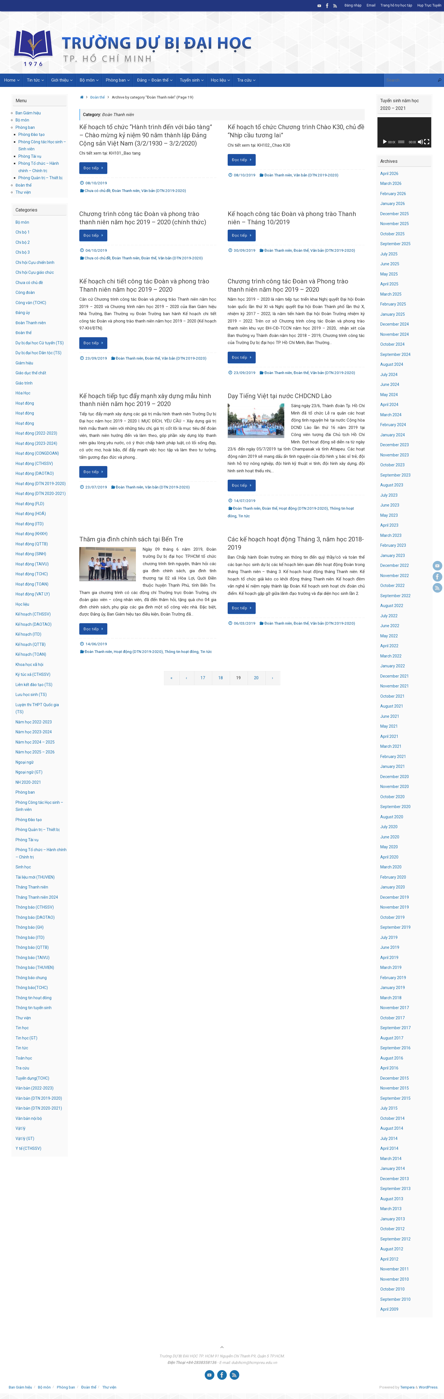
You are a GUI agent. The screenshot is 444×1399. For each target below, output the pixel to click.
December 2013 (394, 1178)
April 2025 (389, 284)
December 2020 (394, 776)
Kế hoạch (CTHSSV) (34, 635)
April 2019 (389, 957)
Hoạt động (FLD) (31, 525)
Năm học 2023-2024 (35, 753)
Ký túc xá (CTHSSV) (34, 696)
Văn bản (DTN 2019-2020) (163, 190)
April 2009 (389, 1309)
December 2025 (394, 213)
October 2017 (392, 1017)
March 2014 (391, 1158)
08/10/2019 (96, 183)
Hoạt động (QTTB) (33, 565)
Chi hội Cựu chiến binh (36, 262)
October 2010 (392, 1289)
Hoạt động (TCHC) (33, 595)
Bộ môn (23, 120)
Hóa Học (24, 400)
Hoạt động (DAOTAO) (36, 480)
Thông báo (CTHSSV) (36, 929)
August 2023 (392, 485)
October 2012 (392, 1228)
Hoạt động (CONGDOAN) (39, 460)
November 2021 (395, 686)
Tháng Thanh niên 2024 (37, 918)
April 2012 (389, 1259)
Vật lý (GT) (25, 1160)
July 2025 (389, 254)
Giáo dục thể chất (32, 380)
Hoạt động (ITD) (31, 545)
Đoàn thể (98, 97)
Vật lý (21, 1150)
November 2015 (395, 1088)
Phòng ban (25, 127)
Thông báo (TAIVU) (33, 979)
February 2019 (393, 977)
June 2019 (390, 947)
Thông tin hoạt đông (181, 651)
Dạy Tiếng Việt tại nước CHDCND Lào (280, 396)
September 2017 (395, 1027)
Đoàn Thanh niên (126, 190)
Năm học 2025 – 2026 (36, 773)
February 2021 (393, 756)
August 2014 (392, 1128)
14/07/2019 (244, 500)
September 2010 (395, 1299)
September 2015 (395, 1098)
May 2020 (389, 846)
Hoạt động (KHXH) (33, 555)
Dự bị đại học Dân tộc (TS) (40, 360)
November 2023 (395, 455)
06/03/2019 (244, 623)
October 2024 (392, 344)
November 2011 (395, 1269)
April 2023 (389, 525)
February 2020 (393, 877)
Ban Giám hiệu (29, 113)
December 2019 (394, 897)
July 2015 (389, 1108)
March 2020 (391, 867)
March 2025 (391, 294)
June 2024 (390, 384)
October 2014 (392, 1118)
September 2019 (395, 927)
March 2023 (391, 535)
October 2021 (392, 696)
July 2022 (389, 615)
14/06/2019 (96, 644)
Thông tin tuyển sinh (34, 1029)
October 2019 (392, 917)
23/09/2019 (96, 358)
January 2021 (392, 766)
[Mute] (420, 142)
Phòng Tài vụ (30, 156)
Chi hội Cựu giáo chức (36, 272)
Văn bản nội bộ (30, 1139)
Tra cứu (23, 1089)
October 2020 (392, 796)
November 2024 (395, 334)
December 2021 (394, 676)
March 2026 (391, 183)
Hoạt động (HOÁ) (32, 535)
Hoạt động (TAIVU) (33, 585)
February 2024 (393, 424)
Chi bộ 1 (23, 232)
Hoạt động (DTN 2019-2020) (303, 508)
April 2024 (389, 404)
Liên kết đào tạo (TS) (35, 706)
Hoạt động (25, 410)
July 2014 (389, 1138)
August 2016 (392, 1058)
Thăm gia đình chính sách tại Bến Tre (131, 539)
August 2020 (392, 816)
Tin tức (244, 516)
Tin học (22, 1049)
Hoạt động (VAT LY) (34, 615)
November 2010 (395, 1279)
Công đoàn (26, 292)
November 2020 (395, 786)
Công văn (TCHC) (32, 302)
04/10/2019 (96, 250)
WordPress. (428, 1387)
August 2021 (392, 706)
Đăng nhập (351, 5)
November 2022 (395, 575)
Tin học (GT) (27, 1059)
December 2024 (394, 324)
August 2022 (392, 605)
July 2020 (389, 826)
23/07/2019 (96, 487)
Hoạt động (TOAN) (33, 605)
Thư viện (23, 192)
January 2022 (392, 665)
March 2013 (391, 1208)
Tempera (407, 1387)
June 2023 (390, 505)
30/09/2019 (244, 250)
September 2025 (395, 243)
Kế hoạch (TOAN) (32, 676)
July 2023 (389, 495)
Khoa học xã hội (31, 686)
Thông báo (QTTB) (33, 969)
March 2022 (391, 656)
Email (369, 5)
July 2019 (389, 937)
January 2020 (392, 887)
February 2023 (393, 545)
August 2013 (392, 1198)
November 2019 (395, 907)
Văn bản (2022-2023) (35, 1109)
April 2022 (389, 645)
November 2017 (395, 1007)
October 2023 (392, 464)
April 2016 (389, 1068)
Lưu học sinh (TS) (32, 716)
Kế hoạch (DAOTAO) (34, 645)
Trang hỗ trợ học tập (395, 5)
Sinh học (24, 888)
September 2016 (395, 1047)
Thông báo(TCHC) (33, 1009)
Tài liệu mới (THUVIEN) (36, 898)
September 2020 (395, 806)
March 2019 (391, 967)
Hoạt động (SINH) (32, 575)
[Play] (385, 142)
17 (202, 677)
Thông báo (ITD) (31, 959)
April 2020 (389, 857)
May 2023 (389, 515)
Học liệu (23, 625)
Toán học (24, 1079)
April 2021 (389, 736)
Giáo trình (24, 390)
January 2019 (392, 987)
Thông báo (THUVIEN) (36, 989)
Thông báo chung (32, 999)
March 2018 (391, 997)
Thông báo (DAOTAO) (36, 938)
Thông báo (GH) (30, 949)
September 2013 (395, 1188)
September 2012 (395, 1239)
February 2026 (393, 193)
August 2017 (392, 1038)
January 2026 (392, 203)
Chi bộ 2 (23, 242)
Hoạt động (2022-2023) (37, 440)
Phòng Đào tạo (32, 134)
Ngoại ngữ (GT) (30, 793)
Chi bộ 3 (23, 252)
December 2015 (394, 1078)
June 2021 (390, 716)
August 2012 (392, 1248)
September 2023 (395, 475)
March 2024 (391, 414)
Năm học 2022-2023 (35, 743)
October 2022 (392, 585)
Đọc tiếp (94, 168)
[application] (404, 132)
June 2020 (390, 837)
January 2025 (392, 314)
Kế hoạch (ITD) (29, 656)
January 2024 (392, 434)
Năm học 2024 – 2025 (36, 763)
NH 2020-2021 (29, 803)
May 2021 (389, 726)
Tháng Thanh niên (32, 908)
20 (256, 677)
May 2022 (389, 635)
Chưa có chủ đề (97, 190)
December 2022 (394, 565)
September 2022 (395, 595)
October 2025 (392, 233)
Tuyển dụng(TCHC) (33, 1099)
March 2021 (391, 746)
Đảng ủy (23, 312)
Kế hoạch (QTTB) (32, 665)
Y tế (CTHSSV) (29, 1170)
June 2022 (390, 625)
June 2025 (390, 263)
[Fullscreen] (427, 142)
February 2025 (393, 304)
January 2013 (392, 1218)
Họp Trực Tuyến (428, 5)
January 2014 (392, 1168)
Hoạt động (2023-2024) (37, 450)
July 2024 (389, 374)
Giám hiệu (25, 370)
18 (220, 677)
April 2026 (389, 173)
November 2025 (395, 223)
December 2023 (394, 444)
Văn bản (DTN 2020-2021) (40, 1130)
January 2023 (392, 555)
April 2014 (389, 1148)
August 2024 (392, 364)
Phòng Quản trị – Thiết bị (41, 177)
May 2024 (389, 394)
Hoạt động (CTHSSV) (36, 470)
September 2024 (395, 354)
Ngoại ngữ (25, 783)
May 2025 (389, 274)
